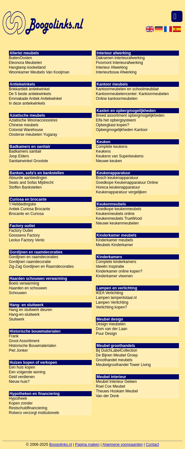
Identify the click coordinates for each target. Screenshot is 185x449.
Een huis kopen (22, 367)
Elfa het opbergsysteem (116, 120)
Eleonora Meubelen (25, 62)
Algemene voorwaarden (123, 444)
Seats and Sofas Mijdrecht (31, 182)
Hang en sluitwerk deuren (30, 309)
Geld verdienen (22, 377)
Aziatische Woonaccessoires (33, 120)
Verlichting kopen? (111, 307)
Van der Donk (107, 396)
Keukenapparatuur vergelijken (121, 192)
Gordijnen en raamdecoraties (33, 257)
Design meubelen (110, 324)
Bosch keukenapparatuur (117, 178)
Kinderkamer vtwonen (114, 276)
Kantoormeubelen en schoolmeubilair (127, 89)
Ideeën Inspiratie (110, 266)
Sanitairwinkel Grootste (28, 161)
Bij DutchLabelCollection (116, 350)
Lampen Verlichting (112, 302)
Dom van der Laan (111, 329)
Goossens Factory (24, 235)
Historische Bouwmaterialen (32, 345)
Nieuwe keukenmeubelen (117, 223)
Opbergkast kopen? (112, 125)
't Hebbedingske (22, 204)
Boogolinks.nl (60, 444)
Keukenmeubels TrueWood (119, 218)
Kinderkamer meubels (114, 240)
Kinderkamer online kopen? (119, 271)
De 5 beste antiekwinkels (30, 94)
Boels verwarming (24, 283)
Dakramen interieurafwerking (120, 58)
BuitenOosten (20, 58)
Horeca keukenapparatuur (118, 187)
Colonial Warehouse (26, 130)
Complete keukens (111, 146)
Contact (152, 444)
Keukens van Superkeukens (119, 156)
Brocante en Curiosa (26, 213)
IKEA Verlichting (109, 293)
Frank (14, 336)
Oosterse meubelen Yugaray (33, 134)
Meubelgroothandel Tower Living (123, 365)
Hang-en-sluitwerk (24, 314)
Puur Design (106, 333)
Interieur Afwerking (111, 67)
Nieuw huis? (19, 381)
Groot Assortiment (24, 341)
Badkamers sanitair (25, 151)
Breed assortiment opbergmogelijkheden (130, 115)
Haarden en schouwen (28, 288)
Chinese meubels (24, 125)
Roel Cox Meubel (110, 386)
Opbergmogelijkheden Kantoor (122, 130)
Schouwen (18, 293)
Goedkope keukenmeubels (118, 209)
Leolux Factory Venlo (27, 240)
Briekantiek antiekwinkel (29, 89)
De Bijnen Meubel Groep (117, 355)
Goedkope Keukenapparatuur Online (127, 182)
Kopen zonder (21, 403)
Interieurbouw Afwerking (116, 72)
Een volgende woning (27, 372)
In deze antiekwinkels (27, 103)
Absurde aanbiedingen (28, 178)
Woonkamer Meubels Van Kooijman (39, 72)
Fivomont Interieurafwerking (119, 62)
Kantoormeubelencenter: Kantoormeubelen (132, 94)
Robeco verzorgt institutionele (34, 413)
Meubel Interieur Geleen (116, 381)
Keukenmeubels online (115, 213)
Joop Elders (19, 156)
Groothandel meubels (114, 360)
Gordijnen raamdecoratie (30, 261)
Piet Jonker (18, 350)
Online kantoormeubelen (117, 98)
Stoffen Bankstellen (25, 187)
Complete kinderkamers (116, 261)
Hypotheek (18, 398)
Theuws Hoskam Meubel (117, 391)
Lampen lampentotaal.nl (116, 297)
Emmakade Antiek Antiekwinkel (35, 98)
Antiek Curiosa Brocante (29, 209)
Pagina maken (87, 444)
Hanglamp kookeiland (27, 67)
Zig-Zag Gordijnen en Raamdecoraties (41, 266)
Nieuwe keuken (109, 161)
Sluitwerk (17, 319)
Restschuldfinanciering (28, 408)
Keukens (103, 151)
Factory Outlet (21, 230)
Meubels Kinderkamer (114, 245)
